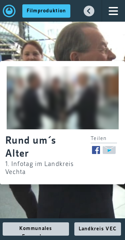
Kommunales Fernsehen (35, 231)
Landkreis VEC (98, 229)
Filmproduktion (46, 11)
